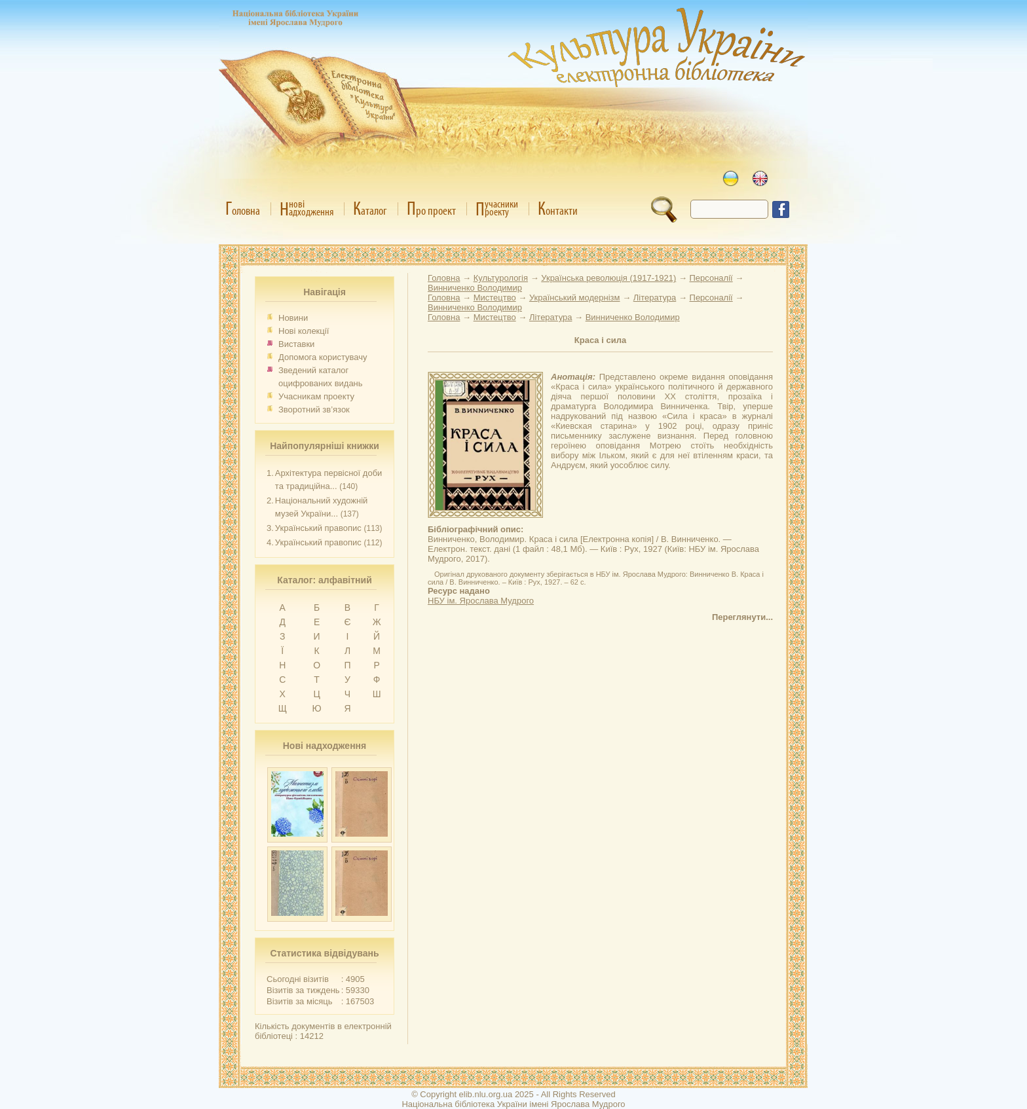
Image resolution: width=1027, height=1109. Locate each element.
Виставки (296, 344)
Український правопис (318, 528)
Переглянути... (742, 617)
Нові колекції (303, 331)
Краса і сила (600, 340)
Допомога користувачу (322, 357)
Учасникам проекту (316, 396)
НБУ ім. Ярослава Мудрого (481, 601)
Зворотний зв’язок (314, 409)
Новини (293, 318)
